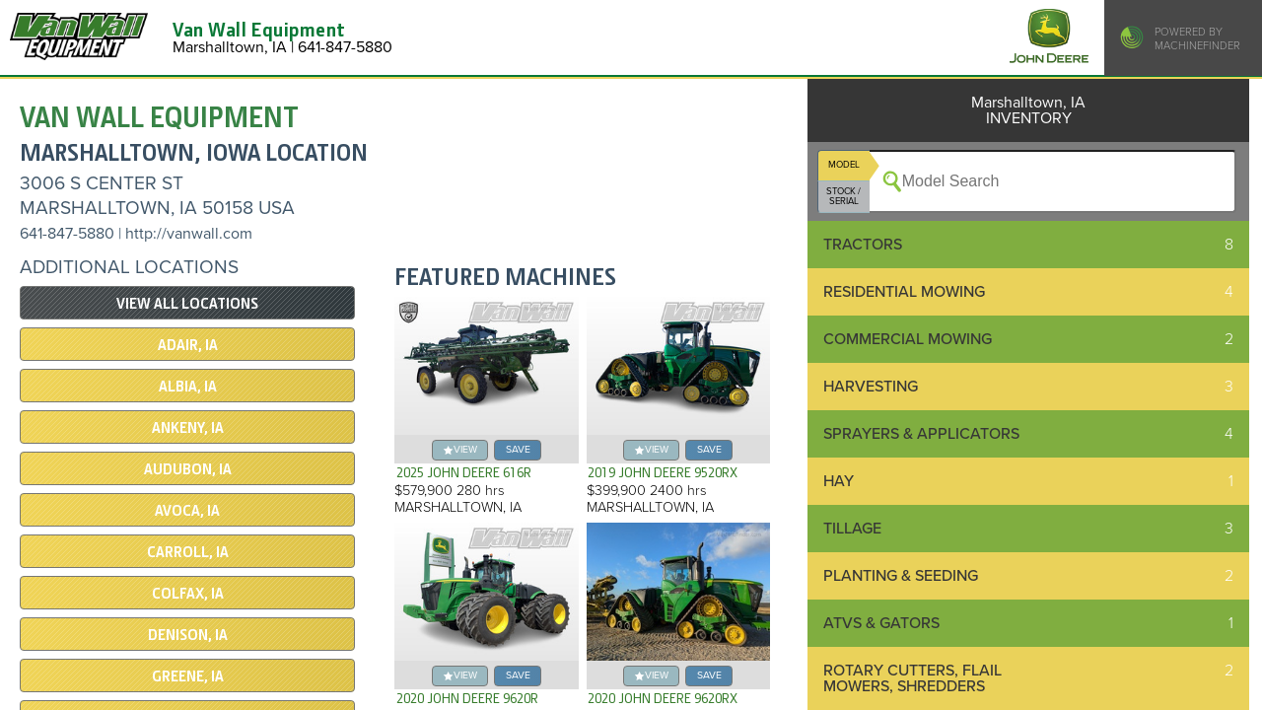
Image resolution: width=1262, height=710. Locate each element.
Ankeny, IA (188, 428)
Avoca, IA (187, 511)
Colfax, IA (188, 594)
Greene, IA (188, 676)
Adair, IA (188, 345)
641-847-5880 (67, 234)
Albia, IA (188, 386)
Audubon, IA (188, 469)
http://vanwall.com (188, 234)
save (518, 449)
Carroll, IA (188, 552)
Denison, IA (188, 635)
